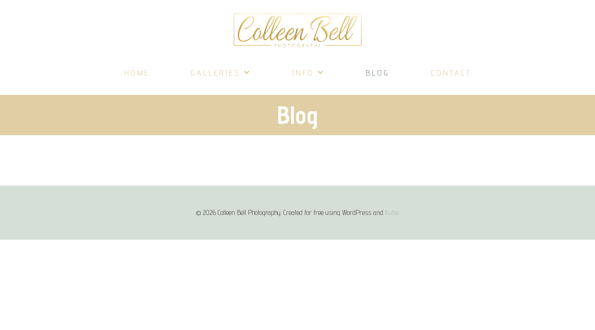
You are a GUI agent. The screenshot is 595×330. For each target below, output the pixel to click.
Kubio (392, 212)
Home (136, 72)
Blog (378, 72)
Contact (451, 72)
